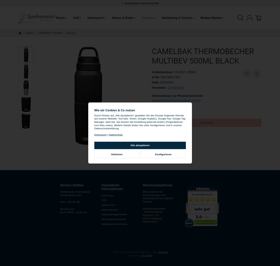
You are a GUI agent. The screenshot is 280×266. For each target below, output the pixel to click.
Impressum (100, 134)
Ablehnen (116, 154)
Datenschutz (116, 134)
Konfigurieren (163, 154)
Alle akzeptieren (140, 145)
